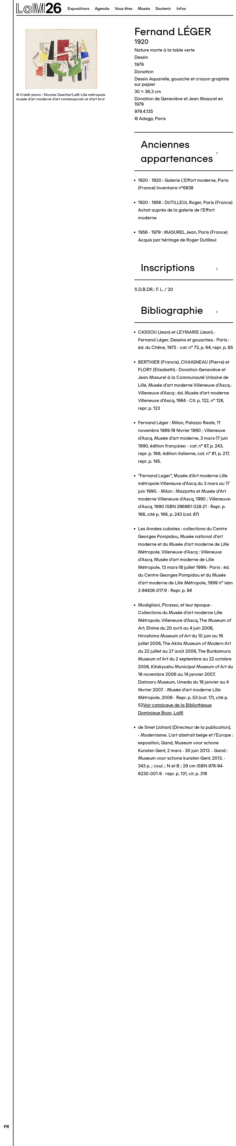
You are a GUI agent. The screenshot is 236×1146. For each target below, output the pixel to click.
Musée (144, 8)
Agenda (102, 8)
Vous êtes (123, 8)
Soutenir (163, 8)
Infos (181, 8)
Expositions (78, 8)
